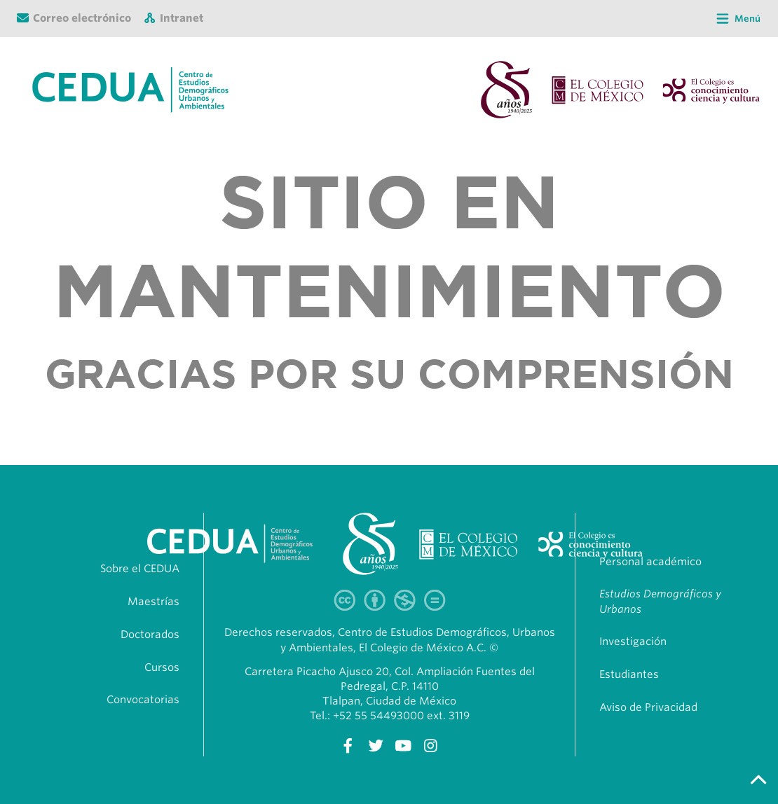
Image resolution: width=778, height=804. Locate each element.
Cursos (161, 667)
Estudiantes (629, 674)
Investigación (633, 641)
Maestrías (153, 601)
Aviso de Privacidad (648, 707)
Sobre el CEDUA (139, 568)
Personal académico (650, 561)
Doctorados (150, 634)
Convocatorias (143, 699)
